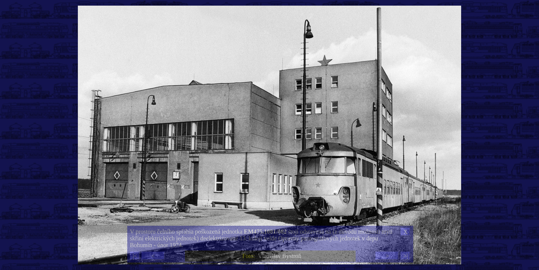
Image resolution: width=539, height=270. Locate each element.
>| (405, 256)
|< (135, 256)
